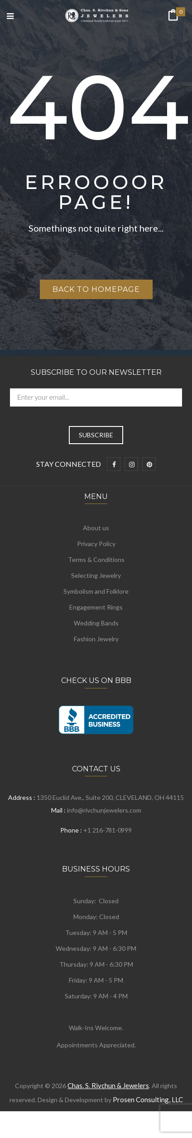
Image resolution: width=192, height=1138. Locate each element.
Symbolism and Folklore (96, 591)
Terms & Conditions (96, 559)
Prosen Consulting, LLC (148, 1099)
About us (96, 528)
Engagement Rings (96, 607)
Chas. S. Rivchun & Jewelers (108, 1085)
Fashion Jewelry (96, 639)
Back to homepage (96, 289)
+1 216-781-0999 (107, 830)
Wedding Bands (96, 623)
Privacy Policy (96, 543)
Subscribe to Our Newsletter (96, 372)
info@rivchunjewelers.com (104, 810)
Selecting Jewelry (96, 575)
